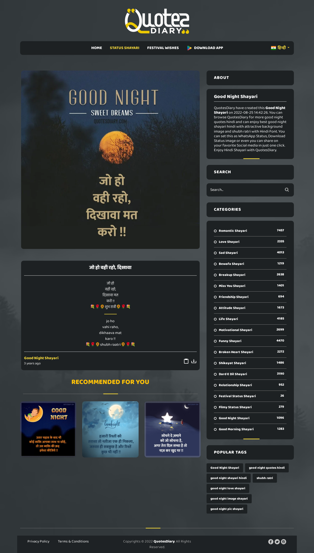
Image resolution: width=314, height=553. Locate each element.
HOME (96, 48)
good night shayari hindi (228, 478)
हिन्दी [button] (279, 48)
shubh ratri (265, 478)
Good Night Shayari (41, 358)
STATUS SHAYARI (124, 48)
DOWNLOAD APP (205, 48)
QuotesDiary (164, 541)
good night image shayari (229, 498)
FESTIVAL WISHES (163, 48)
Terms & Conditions (73, 541)
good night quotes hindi (267, 467)
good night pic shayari (226, 509)
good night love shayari (227, 488)
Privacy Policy (38, 541)
